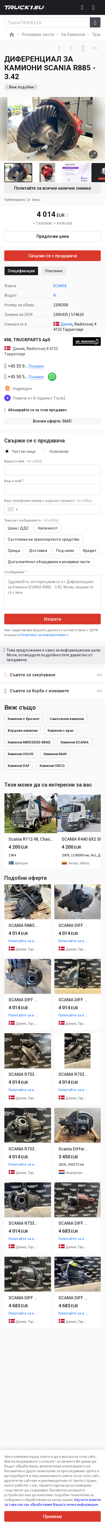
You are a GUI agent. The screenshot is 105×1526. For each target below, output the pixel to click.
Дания (66, 324)
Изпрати (52, 619)
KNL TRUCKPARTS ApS (27, 339)
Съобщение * (15, 571)
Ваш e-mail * (14, 480)
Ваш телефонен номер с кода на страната (48, 500)
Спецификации (21, 271)
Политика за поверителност (44, 634)
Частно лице (20, 451)
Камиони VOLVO (20, 754)
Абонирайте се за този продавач (35, 410)
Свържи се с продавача (52, 255)
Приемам (52, 1516)
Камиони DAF (19, 766)
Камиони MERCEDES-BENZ (29, 742)
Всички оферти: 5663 (52, 421)
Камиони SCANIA (75, 742)
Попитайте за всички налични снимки (52, 188)
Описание (53, 271)
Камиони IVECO (52, 766)
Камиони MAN (55, 754)
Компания (55, 451)
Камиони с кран (60, 731)
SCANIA (60, 285)
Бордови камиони (22, 731)
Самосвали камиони (67, 719)
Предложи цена (52, 236)
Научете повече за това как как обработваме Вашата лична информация (52, 1502)
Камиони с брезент (24, 719)
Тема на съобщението (31, 520)
